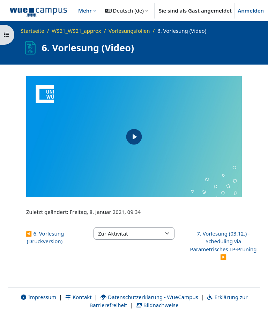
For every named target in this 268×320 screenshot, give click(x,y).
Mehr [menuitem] (85, 10)
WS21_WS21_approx (76, 30)
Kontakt (78, 296)
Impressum (38, 296)
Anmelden (251, 10)
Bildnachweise (156, 305)
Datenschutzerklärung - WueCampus (149, 296)
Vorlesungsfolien (129, 30)
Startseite (32, 30)
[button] (126, 10)
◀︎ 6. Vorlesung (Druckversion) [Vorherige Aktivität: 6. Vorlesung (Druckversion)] (44, 237)
